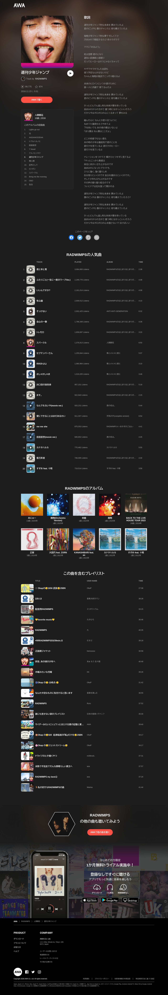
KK (88, 672)
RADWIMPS (41, 79)
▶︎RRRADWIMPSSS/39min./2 (49, 640)
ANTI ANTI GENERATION (117, 311)
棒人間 (32, 161)
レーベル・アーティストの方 (49, 958)
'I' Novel (32, 149)
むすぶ (89, 640)
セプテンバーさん (44, 353)
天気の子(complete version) (118, 416)
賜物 (110, 518)
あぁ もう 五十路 (93, 661)
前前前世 (32, 145)
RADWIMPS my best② (46, 777)
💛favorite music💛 (45, 620)
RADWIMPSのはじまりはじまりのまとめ (123, 269)
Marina (90, 787)
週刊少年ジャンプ (50, 921)
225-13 (38, 599)
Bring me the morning (38, 177)
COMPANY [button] (46, 932)
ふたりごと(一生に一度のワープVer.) (53, 280)
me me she (41, 426)
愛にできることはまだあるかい (50, 416)
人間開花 (39, 115)
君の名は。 (111, 405)
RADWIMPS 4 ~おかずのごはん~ (120, 426)
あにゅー (32, 518)
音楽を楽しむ (92, 693)
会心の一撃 (41, 322)
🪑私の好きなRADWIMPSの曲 (49, 787)
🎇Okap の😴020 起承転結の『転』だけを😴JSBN (58, 735)
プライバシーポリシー (102, 979)
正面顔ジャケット (43, 651)
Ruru (89, 703)
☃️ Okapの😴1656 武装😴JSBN (50, 588)
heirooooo (91, 651)
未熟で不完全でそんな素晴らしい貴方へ (53, 766)
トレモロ (40, 332)
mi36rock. (91, 756)
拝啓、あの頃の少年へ (45, 661)
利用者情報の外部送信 (122, 979)
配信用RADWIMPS (44, 609)
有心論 (39, 301)
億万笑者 (40, 458)
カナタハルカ (42, 447)
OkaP (89, 588)
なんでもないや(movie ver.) (49, 405)
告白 (31, 185)
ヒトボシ (32, 169)
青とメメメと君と (113, 353)
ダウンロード (19, 939)
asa (88, 766)
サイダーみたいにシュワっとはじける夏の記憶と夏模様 (60, 724)
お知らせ (17, 947)
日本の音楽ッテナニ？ (96, 714)
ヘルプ (16, 951)
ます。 (39, 395)
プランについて (20, 943)
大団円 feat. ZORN (58, 552)
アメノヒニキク (35, 153)
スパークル (33, 173)
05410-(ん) (41, 364)
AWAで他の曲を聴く (100, 832)
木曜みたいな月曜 (43, 672)
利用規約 (86, 979)
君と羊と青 (41, 269)
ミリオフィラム (92, 609)
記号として (33, 165)
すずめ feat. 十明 (44, 468)
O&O (31, 181)
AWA (89, 724)
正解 (32, 552)
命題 (84, 518)
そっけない (41, 311)
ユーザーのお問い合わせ (48, 951)
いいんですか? (43, 290)
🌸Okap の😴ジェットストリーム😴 (51, 745)
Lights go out (34, 130)
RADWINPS (41, 703)
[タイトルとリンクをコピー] (88, 237)
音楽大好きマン (93, 599)
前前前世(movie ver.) (46, 437)
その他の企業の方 (46, 962)
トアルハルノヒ (35, 141)
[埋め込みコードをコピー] (96, 237)
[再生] (70, 73)
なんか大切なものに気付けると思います (53, 693)
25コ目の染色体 (43, 385)
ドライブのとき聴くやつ (46, 756)
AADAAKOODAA (36, 137)
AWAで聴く (36, 100)
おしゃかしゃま (43, 374)
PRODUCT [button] (20, 932)
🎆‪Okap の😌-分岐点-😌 (47, 682)
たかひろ (90, 620)
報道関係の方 (44, 955)
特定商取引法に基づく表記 (145, 979)
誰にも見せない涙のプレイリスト (50, 714)
